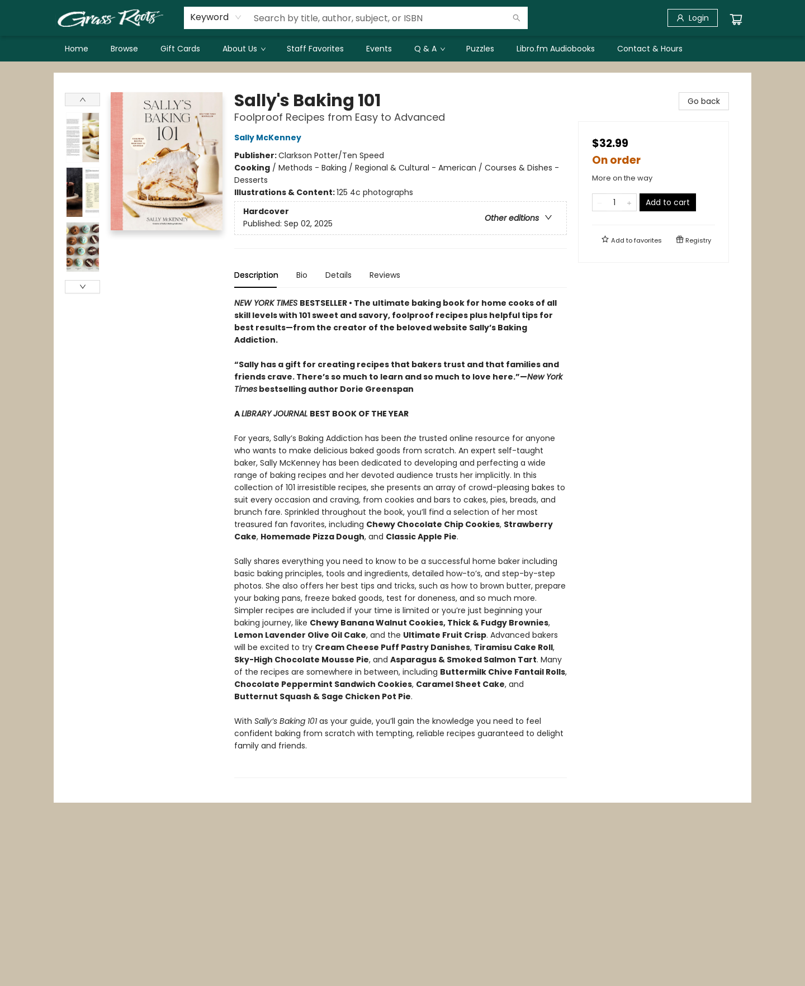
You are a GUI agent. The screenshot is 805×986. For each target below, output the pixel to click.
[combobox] (216, 17)
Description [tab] (256, 275)
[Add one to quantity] (629, 202)
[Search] (516, 18)
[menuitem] (77, 48)
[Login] (692, 18)
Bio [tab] (301, 275)
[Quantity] (614, 202)
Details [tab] (338, 275)
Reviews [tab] (385, 275)
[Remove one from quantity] (600, 202)
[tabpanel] (400, 537)
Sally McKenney (269, 137)
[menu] (402, 48)
